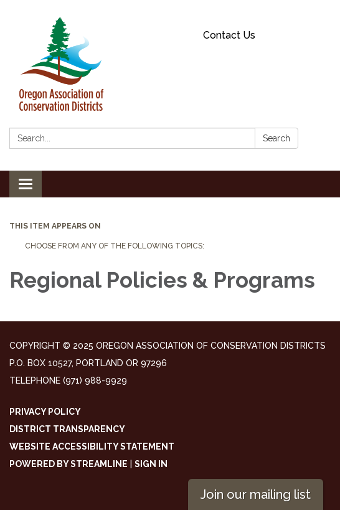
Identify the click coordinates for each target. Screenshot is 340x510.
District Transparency (67, 429)
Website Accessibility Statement (91, 446)
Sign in (151, 464)
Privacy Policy (45, 412)
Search (276, 138)
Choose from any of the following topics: (114, 246)
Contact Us (229, 35)
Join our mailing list (256, 494)
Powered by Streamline (68, 464)
